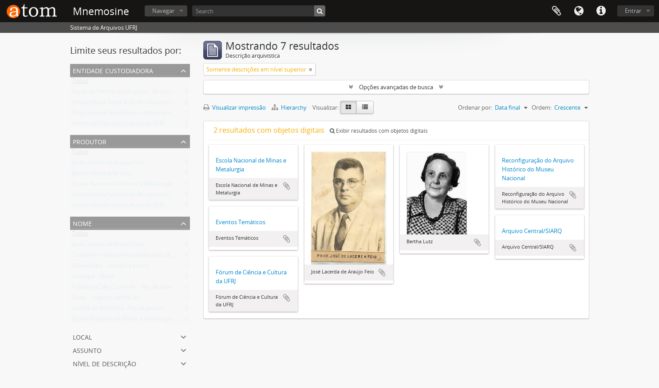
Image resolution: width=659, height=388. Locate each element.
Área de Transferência (556, 11)
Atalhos (601, 11)
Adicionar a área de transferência (286, 186)
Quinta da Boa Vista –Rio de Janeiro (118, 310)
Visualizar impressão (234, 107)
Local (82, 336)
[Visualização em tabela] (365, 107)
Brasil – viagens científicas (105, 299)
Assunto (87, 350)
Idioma (579, 11)
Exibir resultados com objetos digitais (379, 131)
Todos (80, 83)
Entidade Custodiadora (113, 70)
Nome (82, 223)
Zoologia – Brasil (93, 278)
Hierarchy (290, 107)
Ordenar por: (475, 107)
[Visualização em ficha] (348, 107)
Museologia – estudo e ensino (111, 267)
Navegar (163, 11)
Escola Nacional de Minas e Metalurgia (122, 186)
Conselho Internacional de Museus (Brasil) (127, 257)
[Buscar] (319, 10)
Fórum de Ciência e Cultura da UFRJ (118, 125)
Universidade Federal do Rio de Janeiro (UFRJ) (131, 104)
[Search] (258, 10)
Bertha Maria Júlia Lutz (101, 175)
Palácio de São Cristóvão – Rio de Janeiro (125, 289)
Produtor (90, 141)
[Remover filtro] (310, 69)
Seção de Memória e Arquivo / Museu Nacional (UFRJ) (142, 93)
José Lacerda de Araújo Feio (108, 164)
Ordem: (542, 107)
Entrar (633, 11)
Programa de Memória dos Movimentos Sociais (134, 115)
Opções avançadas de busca (396, 87)
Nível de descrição (104, 363)
